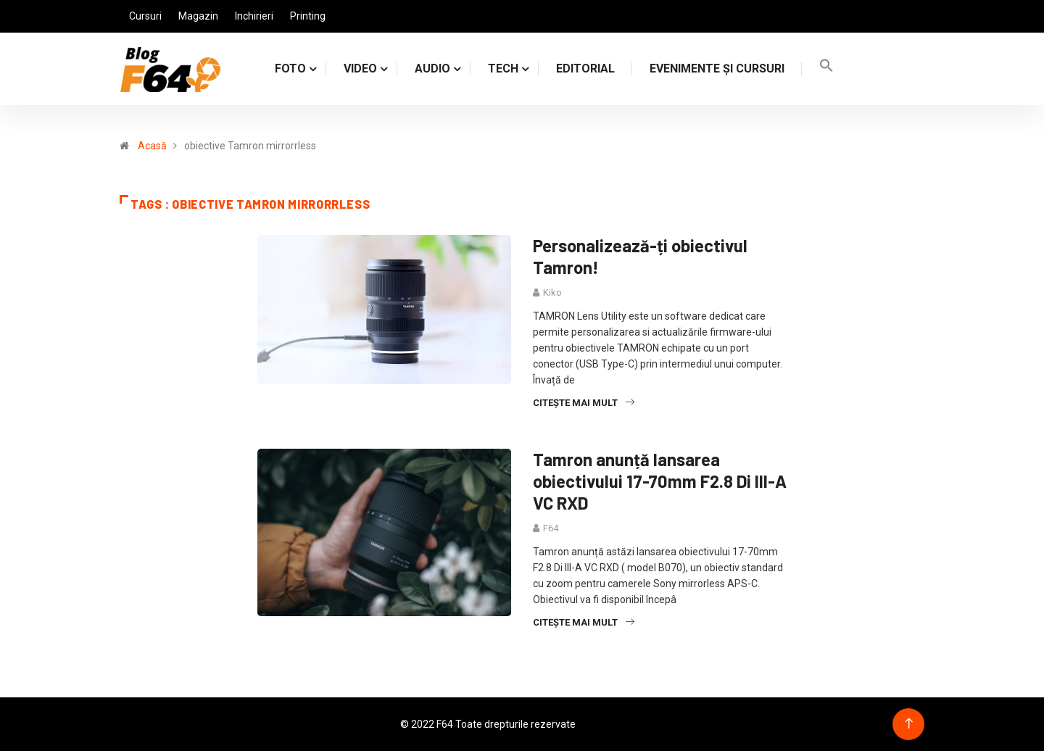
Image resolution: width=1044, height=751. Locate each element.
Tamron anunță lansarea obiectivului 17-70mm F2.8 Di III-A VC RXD (660, 481)
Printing (308, 16)
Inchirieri (254, 16)
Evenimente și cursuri (717, 68)
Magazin (198, 16)
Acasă (152, 146)
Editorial (585, 68)
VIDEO (360, 68)
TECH (503, 68)
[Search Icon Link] (826, 68)
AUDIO (432, 68)
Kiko (552, 292)
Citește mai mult (583, 402)
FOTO (290, 68)
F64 (550, 528)
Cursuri (145, 16)
